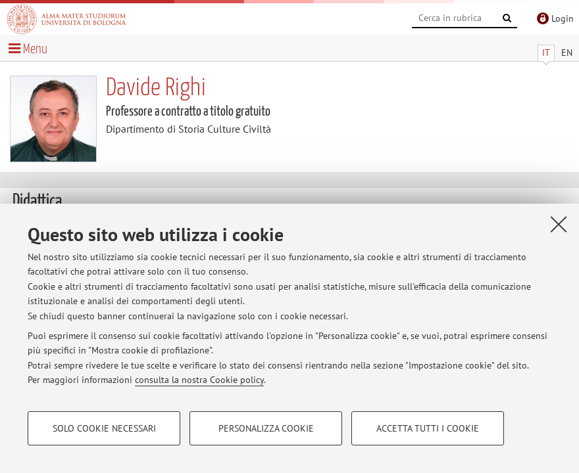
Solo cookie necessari (104, 428)
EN (566, 52)
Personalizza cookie (266, 428)
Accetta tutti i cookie (427, 428)
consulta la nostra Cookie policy (199, 380)
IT (546, 52)
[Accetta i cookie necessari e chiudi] (558, 224)
